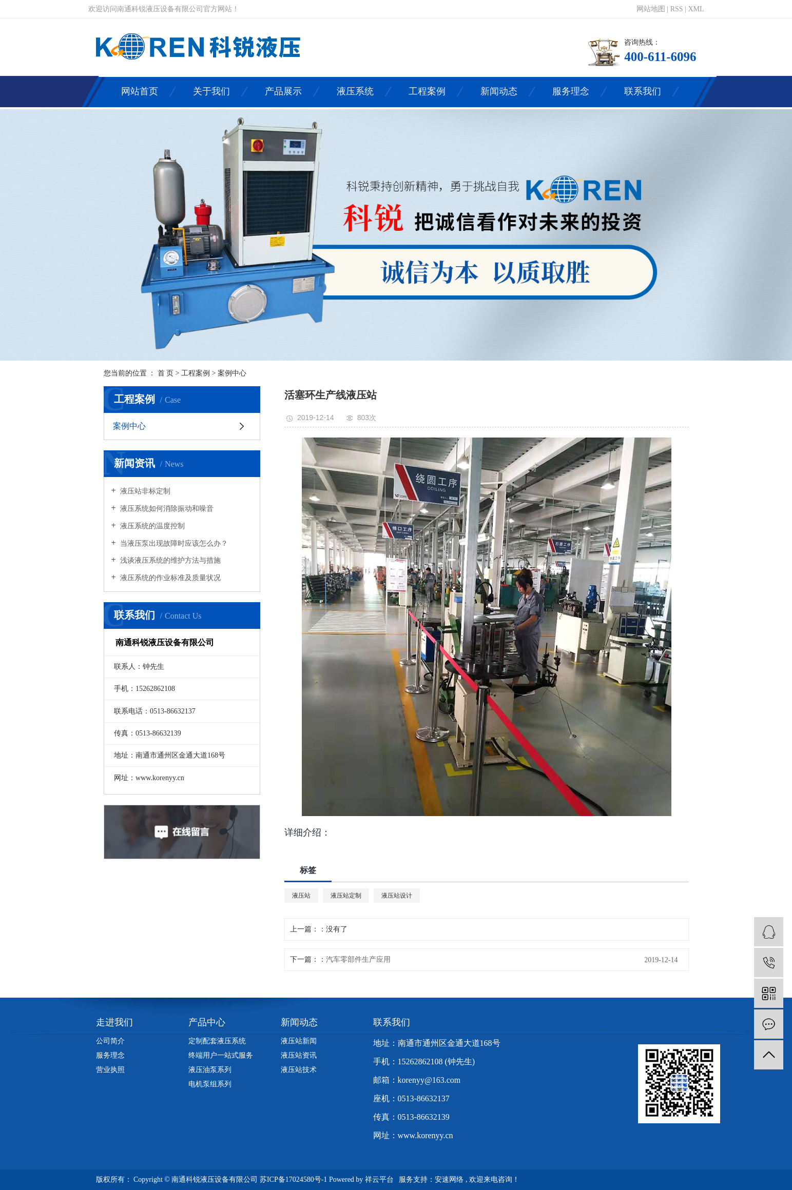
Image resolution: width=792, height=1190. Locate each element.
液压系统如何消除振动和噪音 (166, 508)
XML (696, 9)
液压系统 (355, 91)
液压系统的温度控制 (152, 526)
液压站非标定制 (145, 491)
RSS (676, 9)
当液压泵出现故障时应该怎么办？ (173, 543)
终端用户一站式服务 (220, 1055)
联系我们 (642, 91)
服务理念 (570, 91)
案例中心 (232, 373)
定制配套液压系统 (217, 1041)
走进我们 (114, 1022)
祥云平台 (379, 1179)
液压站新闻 (299, 1041)
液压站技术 (299, 1070)
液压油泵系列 (209, 1070)
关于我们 (211, 91)
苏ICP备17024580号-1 (293, 1179)
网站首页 (139, 91)
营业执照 (110, 1070)
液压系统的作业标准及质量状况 (170, 578)
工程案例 (427, 91)
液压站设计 (396, 895)
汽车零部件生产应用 (358, 959)
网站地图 (651, 9)
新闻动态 (498, 91)
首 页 (166, 373)
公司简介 (110, 1041)
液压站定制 (346, 895)
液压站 (301, 895)
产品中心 (206, 1022)
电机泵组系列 (209, 1084)
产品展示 (283, 91)
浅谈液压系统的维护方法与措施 (170, 560)
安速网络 (449, 1179)
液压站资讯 (299, 1055)
